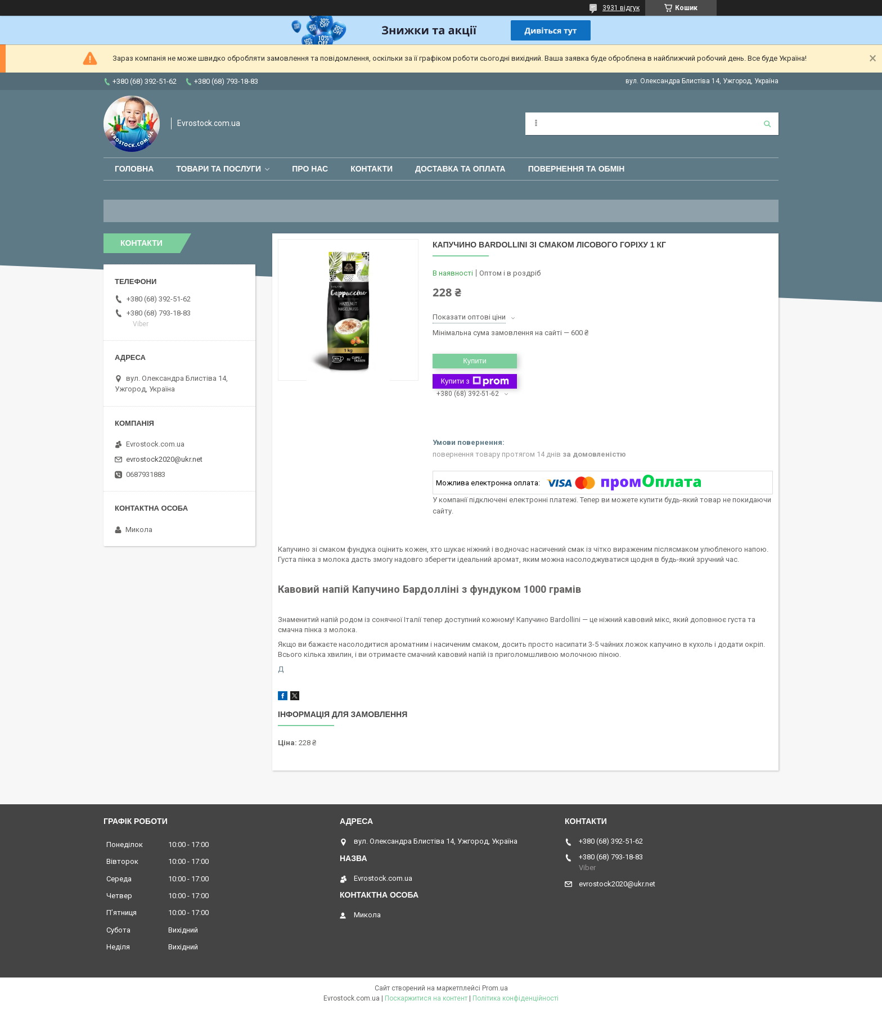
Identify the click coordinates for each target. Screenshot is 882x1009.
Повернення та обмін (576, 168)
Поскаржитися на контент (426, 998)
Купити (475, 361)
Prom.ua (495, 988)
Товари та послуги (218, 168)
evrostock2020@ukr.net (164, 459)
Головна (134, 168)
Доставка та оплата (460, 168)
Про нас (310, 168)
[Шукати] (767, 123)
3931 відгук (621, 8)
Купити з (474, 381)
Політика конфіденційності (515, 998)
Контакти (371, 168)
